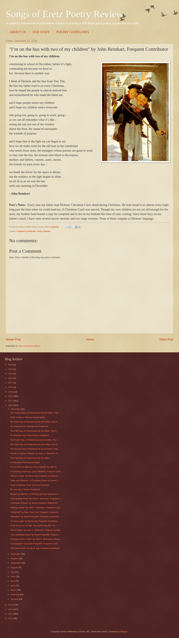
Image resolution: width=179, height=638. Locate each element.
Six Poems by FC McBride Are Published (29, 426)
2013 (10, 614)
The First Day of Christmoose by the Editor (30, 458)
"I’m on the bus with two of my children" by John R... (34, 467)
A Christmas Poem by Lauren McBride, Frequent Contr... (36, 471)
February (15, 594)
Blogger (123, 631)
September (16, 563)
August (14, 567)
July (13, 572)
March (14, 590)
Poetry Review (43, 231)
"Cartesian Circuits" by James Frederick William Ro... (34, 503)
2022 (10, 378)
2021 (10, 382)
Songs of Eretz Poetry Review (64, 14)
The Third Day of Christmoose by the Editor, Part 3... (34, 444)
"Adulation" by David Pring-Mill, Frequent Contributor (34, 516)
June (13, 576)
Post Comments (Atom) (29, 346)
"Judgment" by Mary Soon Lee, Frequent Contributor (34, 512)
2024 (10, 369)
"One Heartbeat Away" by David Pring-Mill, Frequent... (35, 534)
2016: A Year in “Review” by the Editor (27, 417)
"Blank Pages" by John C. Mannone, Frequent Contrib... (36, 530)
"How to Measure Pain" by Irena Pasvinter (29, 485)
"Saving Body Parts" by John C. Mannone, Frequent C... (36, 498)
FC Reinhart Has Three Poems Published (29, 435)
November (16, 554)
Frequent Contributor (26, 231)
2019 (10, 392)
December (16, 409)
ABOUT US (18, 32)
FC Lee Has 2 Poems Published (25, 489)
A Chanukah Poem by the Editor (25, 462)
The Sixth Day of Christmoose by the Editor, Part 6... (34, 422)
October (15, 558)
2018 (10, 396)
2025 (10, 364)
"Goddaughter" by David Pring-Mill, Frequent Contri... (34, 543)
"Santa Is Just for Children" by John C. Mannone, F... (34, 453)
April (13, 585)
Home (90, 339)
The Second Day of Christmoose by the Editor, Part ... (35, 449)
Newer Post (13, 339)
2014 (10, 609)
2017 (10, 401)
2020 (10, 387)
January (15, 599)
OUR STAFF (41, 32)
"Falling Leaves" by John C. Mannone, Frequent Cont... (35, 507)
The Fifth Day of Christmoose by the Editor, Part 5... (34, 431)
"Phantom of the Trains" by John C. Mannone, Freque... (36, 539)
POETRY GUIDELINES (72, 32)
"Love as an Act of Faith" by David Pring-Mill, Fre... (33, 525)
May (13, 581)
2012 (10, 618)
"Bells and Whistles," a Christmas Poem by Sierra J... (34, 480)
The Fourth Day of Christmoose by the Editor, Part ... (34, 440)
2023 (10, 373)
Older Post (166, 339)
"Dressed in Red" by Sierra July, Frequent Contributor (35, 548)
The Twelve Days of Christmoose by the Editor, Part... (35, 413)
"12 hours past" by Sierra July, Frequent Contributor (34, 521)
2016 (10, 405)
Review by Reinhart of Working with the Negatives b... (35, 494)
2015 (10, 605)
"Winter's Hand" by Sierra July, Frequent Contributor (34, 476)
